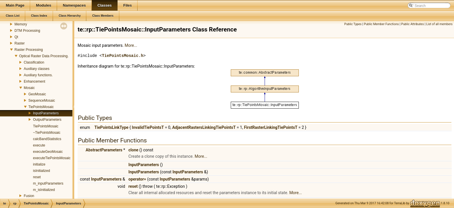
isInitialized (41, 171)
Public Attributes (412, 24)
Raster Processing (28, 50)
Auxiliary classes (37, 69)
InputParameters (46, 113)
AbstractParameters (104, 150)
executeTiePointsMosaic (52, 158)
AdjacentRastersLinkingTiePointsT (204, 127)
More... (131, 45)
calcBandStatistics (47, 139)
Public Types (353, 24)
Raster (19, 43)
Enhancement (34, 81)
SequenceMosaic (41, 101)
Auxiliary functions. (38, 75)
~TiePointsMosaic (47, 133)
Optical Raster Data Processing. (44, 56)
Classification (34, 62)
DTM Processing (27, 31)
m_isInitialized (44, 190)
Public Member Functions (381, 24)
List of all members (439, 24)
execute (39, 145)
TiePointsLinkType (111, 127)
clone (133, 150)
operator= (137, 179)
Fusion (29, 196)
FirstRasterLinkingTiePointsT (271, 127)
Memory (20, 24)
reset (37, 177)
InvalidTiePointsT (148, 127)
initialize (39, 164)
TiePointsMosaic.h (122, 55)
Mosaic (29, 88)
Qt (16, 37)
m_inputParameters (48, 183)
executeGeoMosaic (48, 152)
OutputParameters (47, 120)
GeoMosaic (37, 94)
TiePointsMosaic (41, 107)
